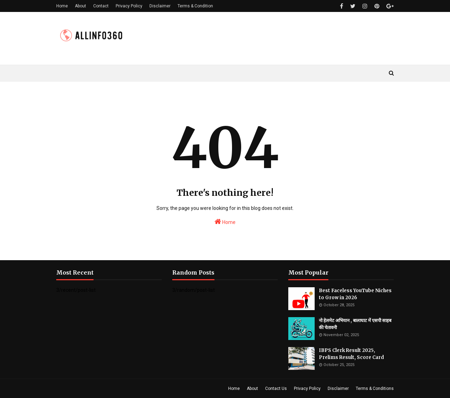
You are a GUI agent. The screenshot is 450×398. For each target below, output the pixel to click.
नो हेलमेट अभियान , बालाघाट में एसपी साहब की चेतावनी (355, 323)
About (80, 6)
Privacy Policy (129, 6)
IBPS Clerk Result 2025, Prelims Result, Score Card (351, 353)
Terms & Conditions (375, 388)
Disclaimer (160, 6)
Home (62, 6)
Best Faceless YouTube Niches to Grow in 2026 (355, 294)
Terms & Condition (195, 6)
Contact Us (276, 388)
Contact (101, 6)
